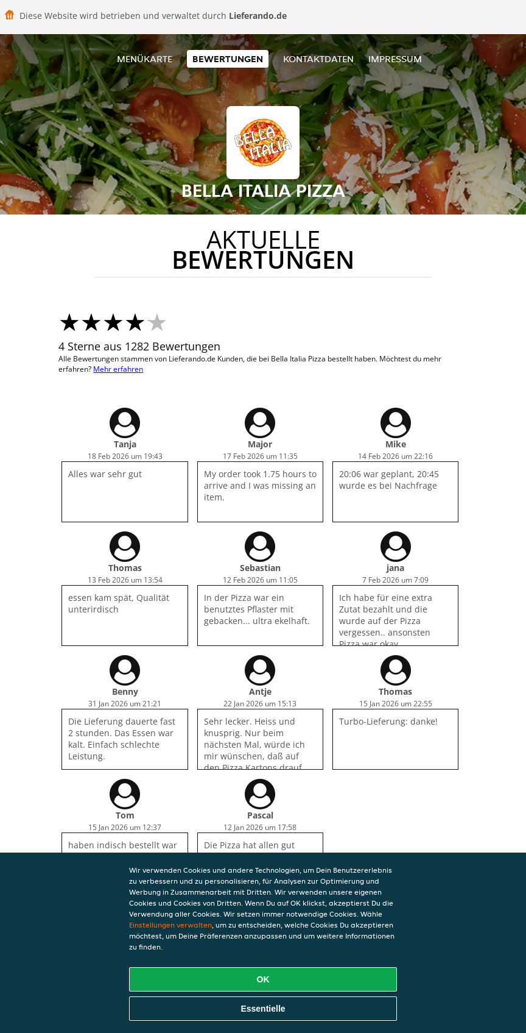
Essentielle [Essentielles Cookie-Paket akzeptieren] (262, 1008)
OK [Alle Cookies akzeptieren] (263, 979)
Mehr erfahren (118, 369)
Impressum (395, 58)
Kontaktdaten (318, 58)
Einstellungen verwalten (170, 924)
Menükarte (144, 58)
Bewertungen (227, 58)
